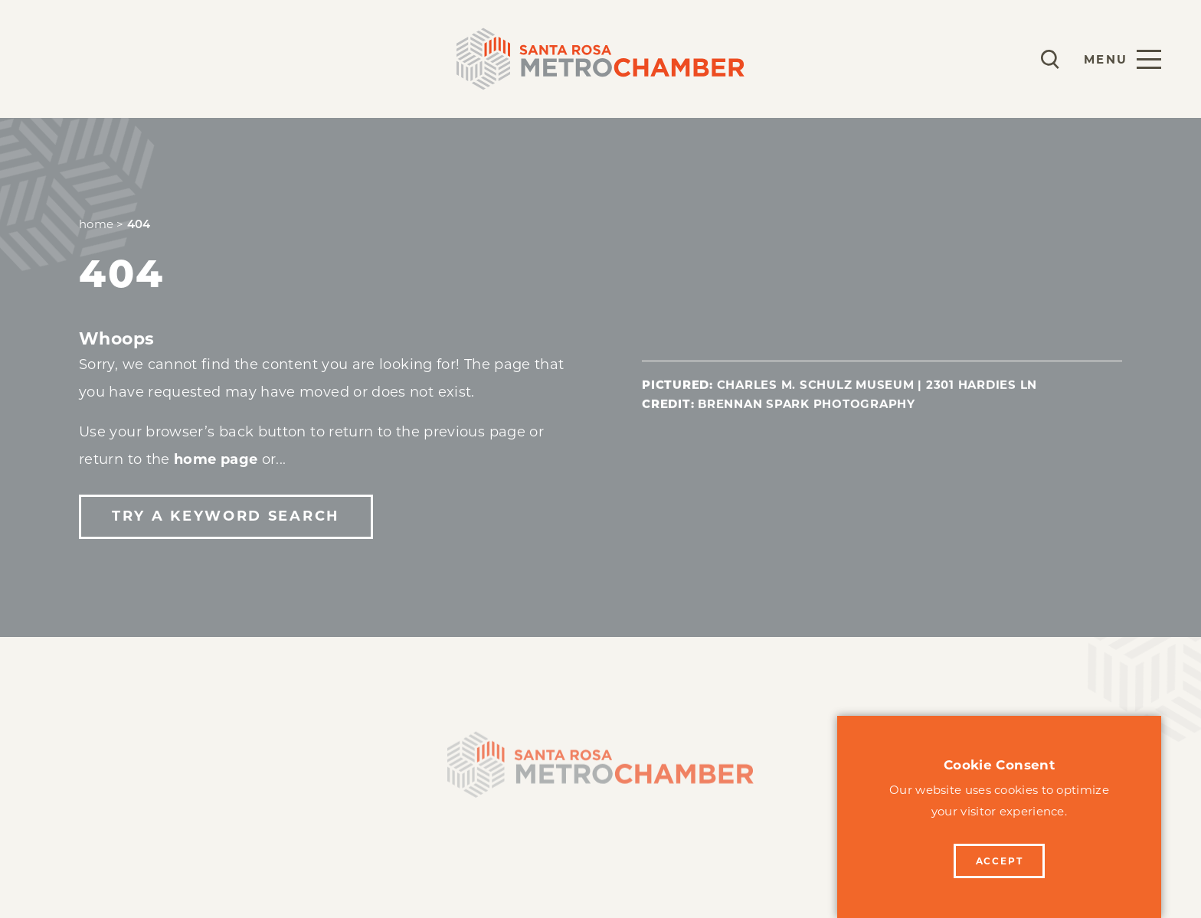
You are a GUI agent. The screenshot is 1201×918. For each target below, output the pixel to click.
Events (303, 58)
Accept (999, 861)
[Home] (601, 775)
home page (215, 459)
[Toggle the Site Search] (1050, 59)
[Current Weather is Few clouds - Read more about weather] (1004, 58)
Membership (90, 58)
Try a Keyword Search (226, 516)
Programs (207, 58)
